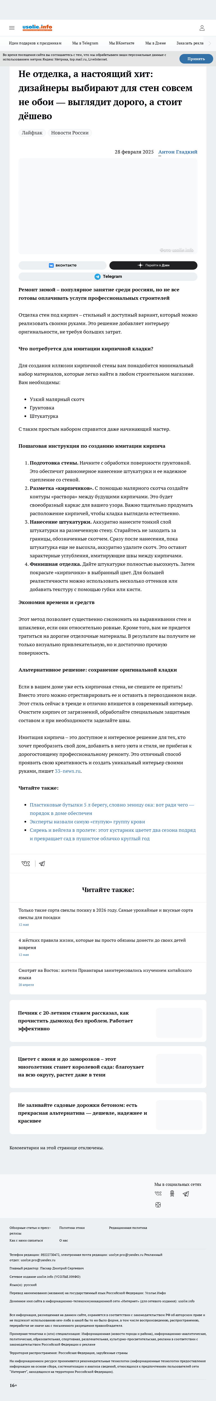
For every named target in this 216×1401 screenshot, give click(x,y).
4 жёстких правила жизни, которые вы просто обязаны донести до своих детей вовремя (108, 947)
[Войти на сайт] (202, 27)
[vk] (26, 864)
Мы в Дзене (155, 43)
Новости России (70, 132)
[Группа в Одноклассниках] (172, 1193)
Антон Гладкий (177, 151)
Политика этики (72, 1228)
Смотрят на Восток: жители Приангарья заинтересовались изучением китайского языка (108, 977)
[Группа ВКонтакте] (63, 265)
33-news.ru (67, 771)
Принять (196, 58)
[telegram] (44, 864)
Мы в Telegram (85, 43)
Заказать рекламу (192, 43)
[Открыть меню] (12, 27)
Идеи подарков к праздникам (35, 43)
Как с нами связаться (26, 1240)
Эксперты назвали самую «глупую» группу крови (87, 821)
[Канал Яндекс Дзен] (153, 265)
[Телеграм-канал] (108, 276)
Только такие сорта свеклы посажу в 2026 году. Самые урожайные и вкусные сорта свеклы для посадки (108, 917)
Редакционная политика (128, 1228)
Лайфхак (32, 132)
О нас (63, 1240)
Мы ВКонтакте (122, 43)
